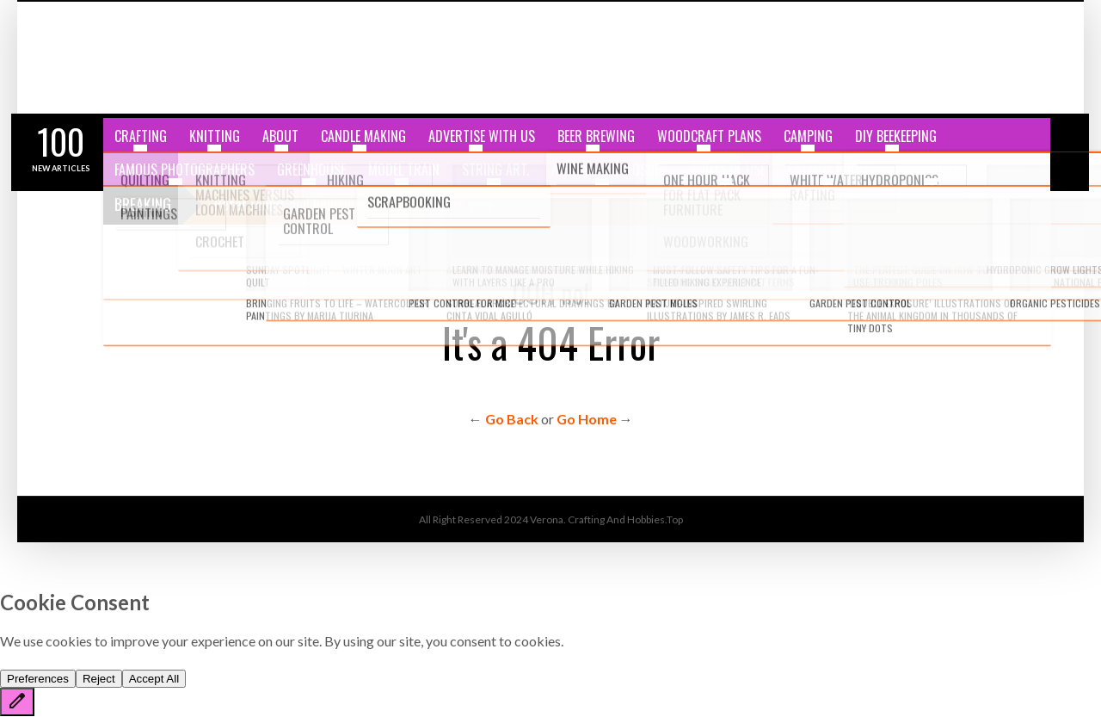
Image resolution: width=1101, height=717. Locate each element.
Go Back (511, 419)
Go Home (587, 419)
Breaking (142, 204)
